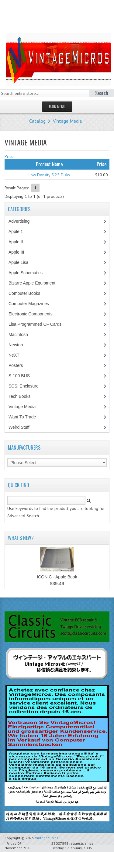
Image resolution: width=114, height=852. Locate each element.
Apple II (19, 241)
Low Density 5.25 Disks (49, 175)
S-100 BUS (22, 375)
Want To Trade (22, 416)
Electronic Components (34, 313)
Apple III (19, 252)
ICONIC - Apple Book (57, 576)
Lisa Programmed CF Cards (38, 324)
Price (9, 156)
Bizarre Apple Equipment (35, 283)
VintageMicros (46, 838)
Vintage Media (67, 121)
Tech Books (24, 396)
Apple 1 (19, 231)
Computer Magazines (33, 303)
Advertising (22, 221)
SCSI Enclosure (27, 386)
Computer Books (29, 293)
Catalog (37, 121)
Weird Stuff (22, 427)
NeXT (14, 355)
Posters (19, 365)
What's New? (21, 537)
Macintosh (21, 334)
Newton (16, 344)
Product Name (49, 164)
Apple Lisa (23, 262)
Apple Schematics (29, 272)
